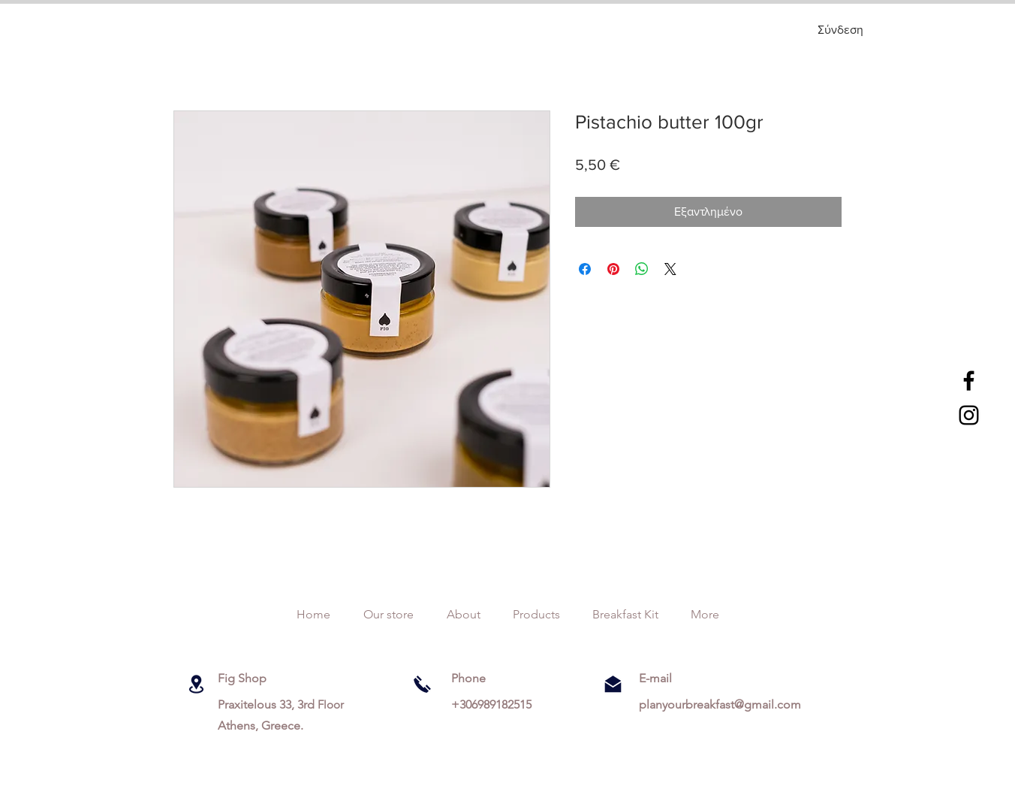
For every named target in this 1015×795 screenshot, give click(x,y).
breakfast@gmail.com (743, 704)
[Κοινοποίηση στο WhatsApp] (642, 269)
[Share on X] (670, 269)
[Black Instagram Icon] (969, 415)
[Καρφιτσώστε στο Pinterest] (613, 269)
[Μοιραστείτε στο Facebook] (585, 269)
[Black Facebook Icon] (969, 380)
